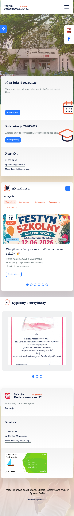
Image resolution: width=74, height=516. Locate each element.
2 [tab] (31, 285)
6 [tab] (47, 285)
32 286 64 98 (11, 160)
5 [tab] (43, 285)
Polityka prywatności (37, 499)
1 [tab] (27, 285)
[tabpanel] (37, 247)
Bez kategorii (25, 202)
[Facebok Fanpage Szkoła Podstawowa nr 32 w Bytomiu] (69, 39)
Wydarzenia (54, 202)
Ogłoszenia (40, 202)
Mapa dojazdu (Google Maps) (18, 169)
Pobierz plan (12, 112)
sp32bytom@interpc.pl (15, 165)
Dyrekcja (9, 408)
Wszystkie (10, 202)
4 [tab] (39, 285)
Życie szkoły (11, 207)
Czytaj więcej (13, 140)
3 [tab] (35, 285)
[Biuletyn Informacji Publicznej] (69, 31)
